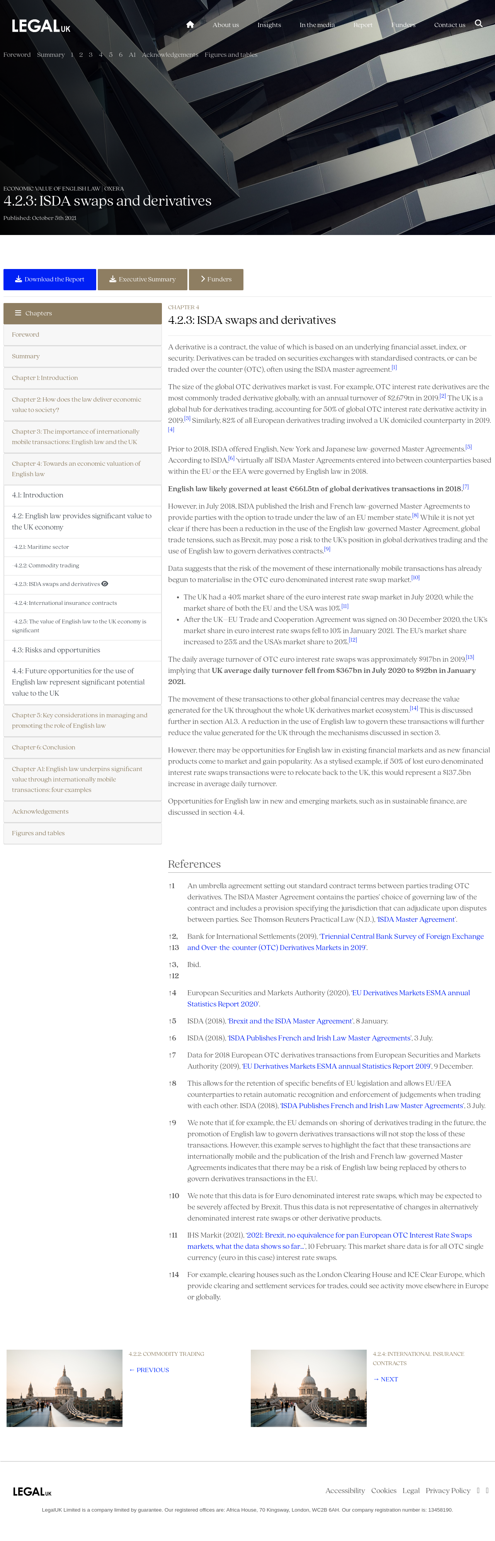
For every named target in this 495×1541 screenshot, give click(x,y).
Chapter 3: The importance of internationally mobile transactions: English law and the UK (75, 437)
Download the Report (50, 279)
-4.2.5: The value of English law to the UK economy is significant (79, 626)
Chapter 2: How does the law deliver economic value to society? (76, 405)
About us (226, 25)
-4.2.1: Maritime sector (40, 547)
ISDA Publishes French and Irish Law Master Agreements (319, 1038)
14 (173, 1275)
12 (173, 976)
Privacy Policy (448, 1491)
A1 (132, 55)
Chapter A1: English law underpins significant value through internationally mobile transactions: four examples (77, 780)
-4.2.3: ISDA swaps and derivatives (60, 584)
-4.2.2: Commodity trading (45, 566)
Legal (411, 1491)
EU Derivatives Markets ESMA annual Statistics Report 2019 (336, 1067)
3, (173, 965)
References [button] (194, 865)
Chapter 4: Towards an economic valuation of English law (76, 469)
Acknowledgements (170, 55)
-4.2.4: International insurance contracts (64, 603)
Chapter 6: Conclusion (43, 747)
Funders (403, 25)
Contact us (450, 25)
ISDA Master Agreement (416, 920)
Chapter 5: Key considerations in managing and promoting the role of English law (80, 721)
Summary (51, 55)
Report (363, 25)
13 (173, 948)
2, (173, 937)
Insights (269, 25)
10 (173, 1196)
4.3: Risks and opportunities (56, 650)
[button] (394, 370)
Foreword (17, 55)
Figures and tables (231, 55)
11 (172, 1236)
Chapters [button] (33, 313)
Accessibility (345, 1491)
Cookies (383, 1491)
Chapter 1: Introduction (45, 378)
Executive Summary (142, 279)
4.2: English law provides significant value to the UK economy (81, 522)
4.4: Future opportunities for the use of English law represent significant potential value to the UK (78, 682)
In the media (317, 25)
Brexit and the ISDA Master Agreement (290, 1021)
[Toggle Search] (479, 24)
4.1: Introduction (37, 495)
